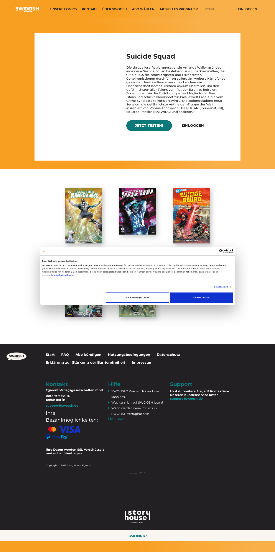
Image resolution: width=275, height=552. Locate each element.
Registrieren (137, 535)
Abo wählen (143, 9)
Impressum (142, 362)
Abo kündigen (88, 355)
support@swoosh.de (186, 399)
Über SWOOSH (114, 9)
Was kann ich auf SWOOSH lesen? (137, 402)
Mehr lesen (116, 419)
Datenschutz (168, 355)
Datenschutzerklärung (62, 275)
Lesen (209, 9)
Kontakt (89, 9)
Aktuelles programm (179, 9)
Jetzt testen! (149, 125)
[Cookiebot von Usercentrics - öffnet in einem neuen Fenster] (214, 251)
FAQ (65, 355)
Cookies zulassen (201, 297)
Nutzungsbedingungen (129, 355)
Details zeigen (221, 287)
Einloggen (247, 9)
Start (50, 355)
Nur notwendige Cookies (137, 297)
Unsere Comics (63, 9)
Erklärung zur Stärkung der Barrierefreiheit (85, 362)
